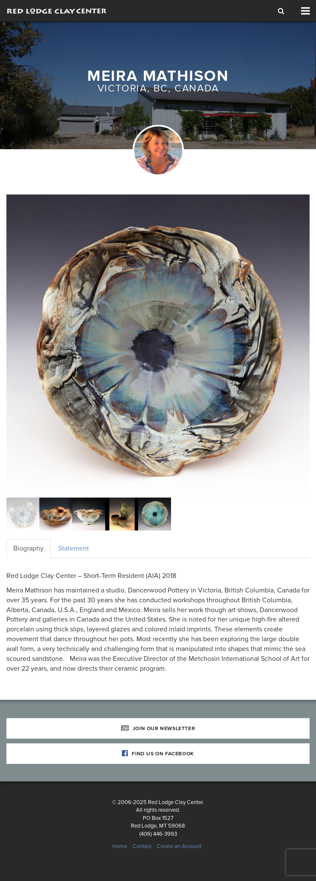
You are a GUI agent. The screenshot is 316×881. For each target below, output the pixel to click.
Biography (28, 548)
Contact (142, 846)
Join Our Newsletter (158, 728)
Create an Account (179, 846)
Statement (73, 548)
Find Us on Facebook (158, 754)
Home (119, 846)
